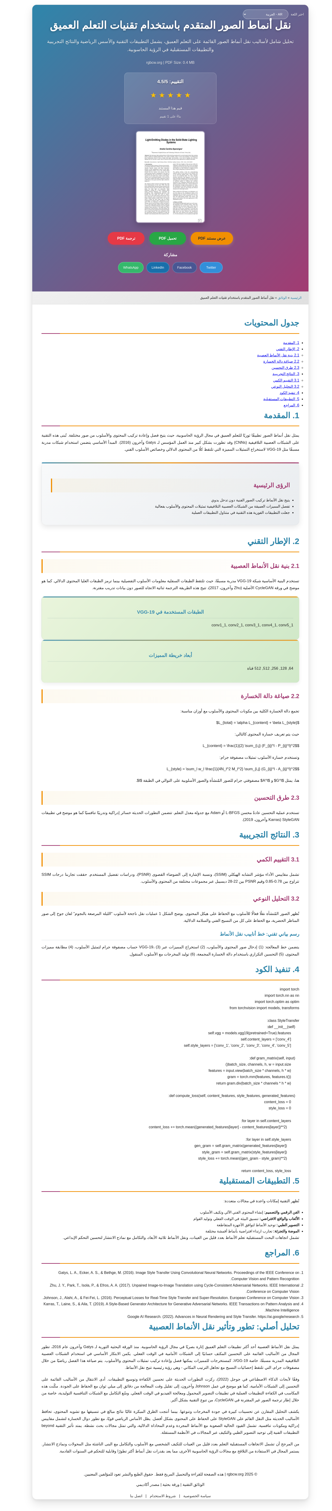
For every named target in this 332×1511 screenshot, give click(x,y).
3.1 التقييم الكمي (282, 380)
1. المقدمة (287, 343)
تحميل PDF (163, 238)
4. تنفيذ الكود (285, 393)
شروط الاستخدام (158, 1496)
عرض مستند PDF (207, 238)
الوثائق (277, 298)
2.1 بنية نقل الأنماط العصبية (274, 355)
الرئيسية (291, 298)
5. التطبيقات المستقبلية (277, 399)
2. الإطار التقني (283, 349)
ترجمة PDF (121, 238)
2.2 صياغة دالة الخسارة (277, 361)
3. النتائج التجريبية (281, 374)
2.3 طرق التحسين (281, 368)
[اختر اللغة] (261, 14)
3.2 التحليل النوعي (281, 386)
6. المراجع (287, 405)
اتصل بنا (132, 1496)
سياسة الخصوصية (192, 1496)
